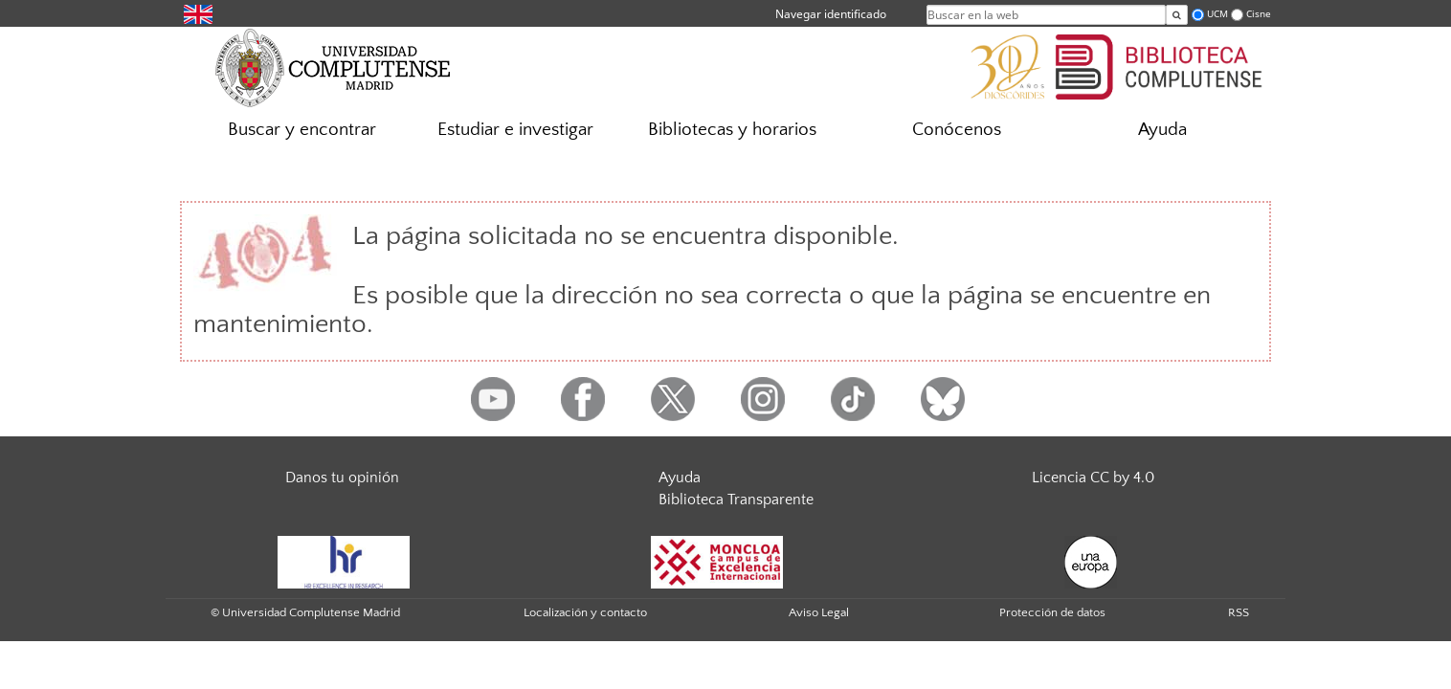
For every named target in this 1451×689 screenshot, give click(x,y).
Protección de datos (1052, 612)
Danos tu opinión (342, 477)
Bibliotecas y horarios (732, 130)
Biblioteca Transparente (736, 499)
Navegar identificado (830, 14)
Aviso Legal (819, 612)
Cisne (1258, 14)
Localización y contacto (585, 612)
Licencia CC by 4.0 (1093, 477)
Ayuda (1162, 130)
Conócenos (956, 130)
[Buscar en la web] (1177, 15)
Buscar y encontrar (302, 130)
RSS (1238, 612)
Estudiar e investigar (515, 130)
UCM (1217, 14)
